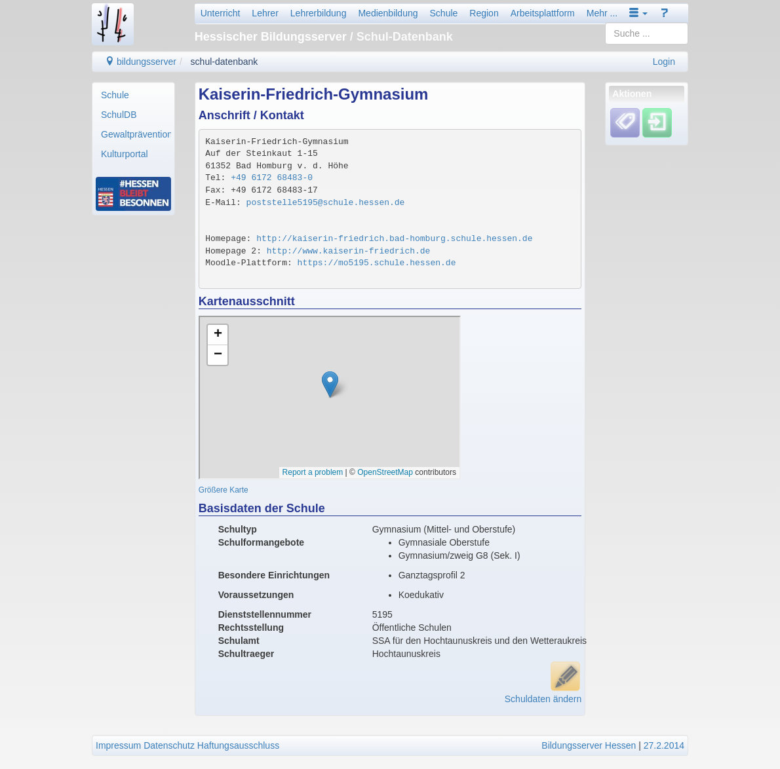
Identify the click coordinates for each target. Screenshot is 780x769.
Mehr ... (602, 13)
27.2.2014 (664, 745)
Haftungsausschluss (238, 745)
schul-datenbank (224, 61)
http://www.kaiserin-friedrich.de (349, 251)
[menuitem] (133, 95)
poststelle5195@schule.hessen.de (325, 203)
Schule (444, 13)
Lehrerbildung (318, 13)
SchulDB (118, 114)
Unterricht (221, 13)
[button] (638, 13)
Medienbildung (388, 13)
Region (483, 13)
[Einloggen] (657, 122)
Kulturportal (124, 154)
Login (664, 61)
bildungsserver (140, 61)
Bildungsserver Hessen (588, 745)
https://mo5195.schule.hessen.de (377, 263)
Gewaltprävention (136, 134)
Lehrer (265, 13)
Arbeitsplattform (543, 13)
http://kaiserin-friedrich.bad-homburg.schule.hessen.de (394, 239)
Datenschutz (169, 745)
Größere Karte (223, 490)
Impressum (118, 745)
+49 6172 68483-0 (272, 178)
